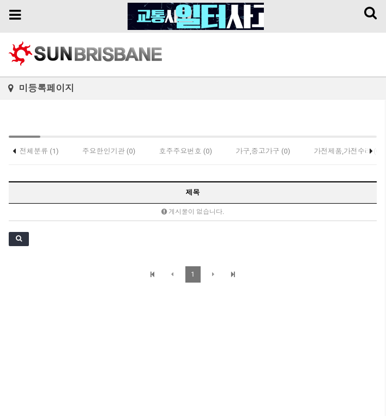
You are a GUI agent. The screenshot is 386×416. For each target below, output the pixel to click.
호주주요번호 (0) (186, 151)
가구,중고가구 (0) (263, 151)
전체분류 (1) (39, 151)
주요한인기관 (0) (109, 151)
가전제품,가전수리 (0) (348, 151)
